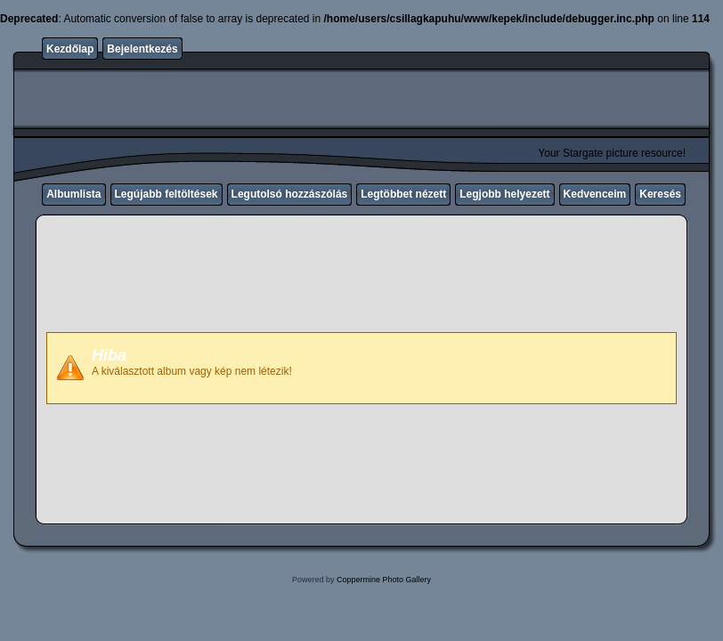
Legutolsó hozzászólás (290, 194)
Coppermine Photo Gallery (384, 579)
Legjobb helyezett (504, 194)
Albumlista (73, 194)
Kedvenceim (595, 194)
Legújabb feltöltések (166, 194)
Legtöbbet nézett (403, 194)
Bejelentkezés (142, 49)
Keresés (660, 194)
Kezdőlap (69, 49)
